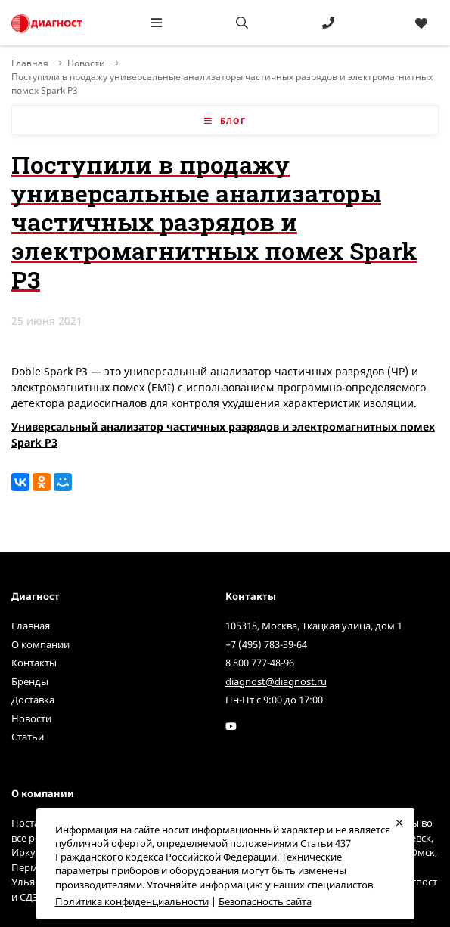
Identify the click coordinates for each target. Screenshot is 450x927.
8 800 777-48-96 (259, 662)
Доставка (32, 699)
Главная (30, 625)
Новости (86, 63)
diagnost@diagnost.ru (276, 681)
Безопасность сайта (265, 901)
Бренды (29, 681)
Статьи (27, 736)
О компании (40, 644)
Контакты (34, 662)
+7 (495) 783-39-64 (266, 644)
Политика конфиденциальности (132, 901)
